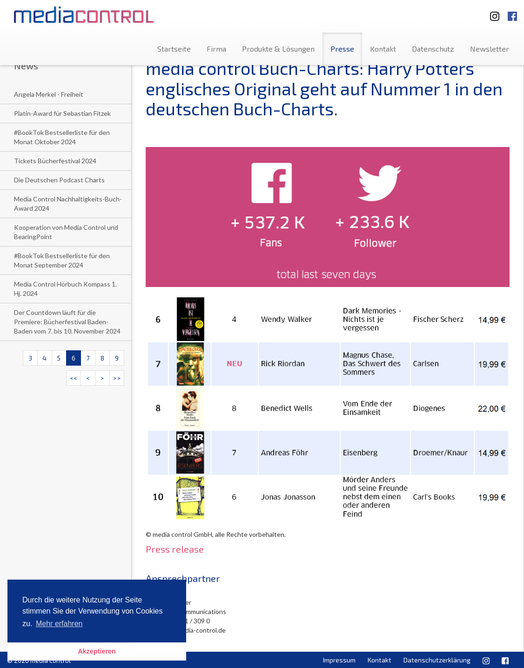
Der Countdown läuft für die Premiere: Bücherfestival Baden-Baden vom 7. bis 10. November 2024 (67, 321)
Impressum (339, 660)
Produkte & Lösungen (278, 48)
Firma (216, 48)
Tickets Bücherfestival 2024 (55, 161)
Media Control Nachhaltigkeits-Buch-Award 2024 (68, 203)
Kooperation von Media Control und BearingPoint (66, 231)
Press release (175, 548)
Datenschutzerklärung (436, 660)
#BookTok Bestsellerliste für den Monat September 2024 (62, 260)
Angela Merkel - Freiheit (48, 94)
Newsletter (489, 48)
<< (73, 378)
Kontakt (383, 48)
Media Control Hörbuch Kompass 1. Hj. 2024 (65, 288)
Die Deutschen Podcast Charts (59, 180)
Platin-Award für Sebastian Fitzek (62, 113)
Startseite (174, 48)
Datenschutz (433, 48)
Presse (342, 48)
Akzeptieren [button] (97, 651)
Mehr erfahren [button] (59, 624)
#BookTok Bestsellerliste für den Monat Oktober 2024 (62, 137)
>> (117, 378)
